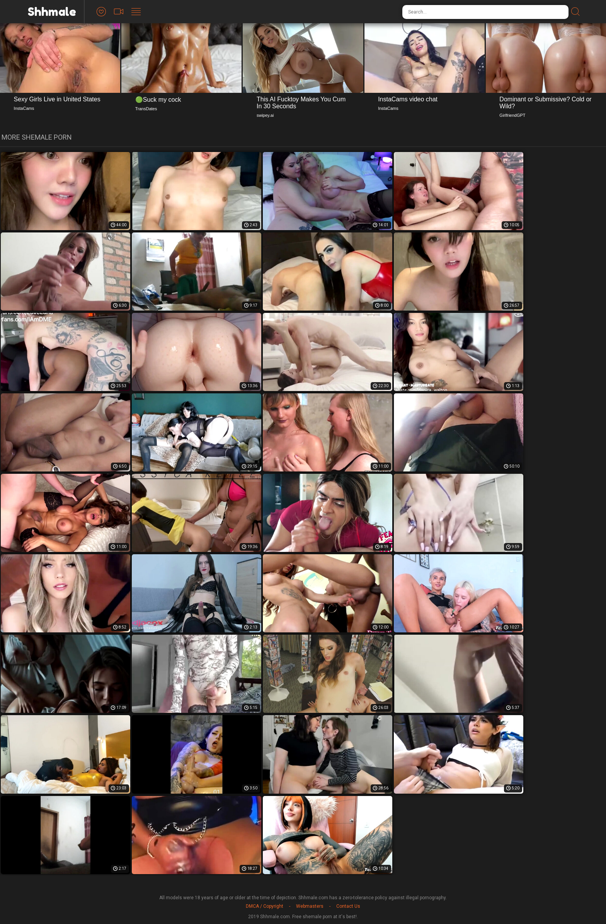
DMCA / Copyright (264, 906)
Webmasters (309, 906)
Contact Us (348, 906)
